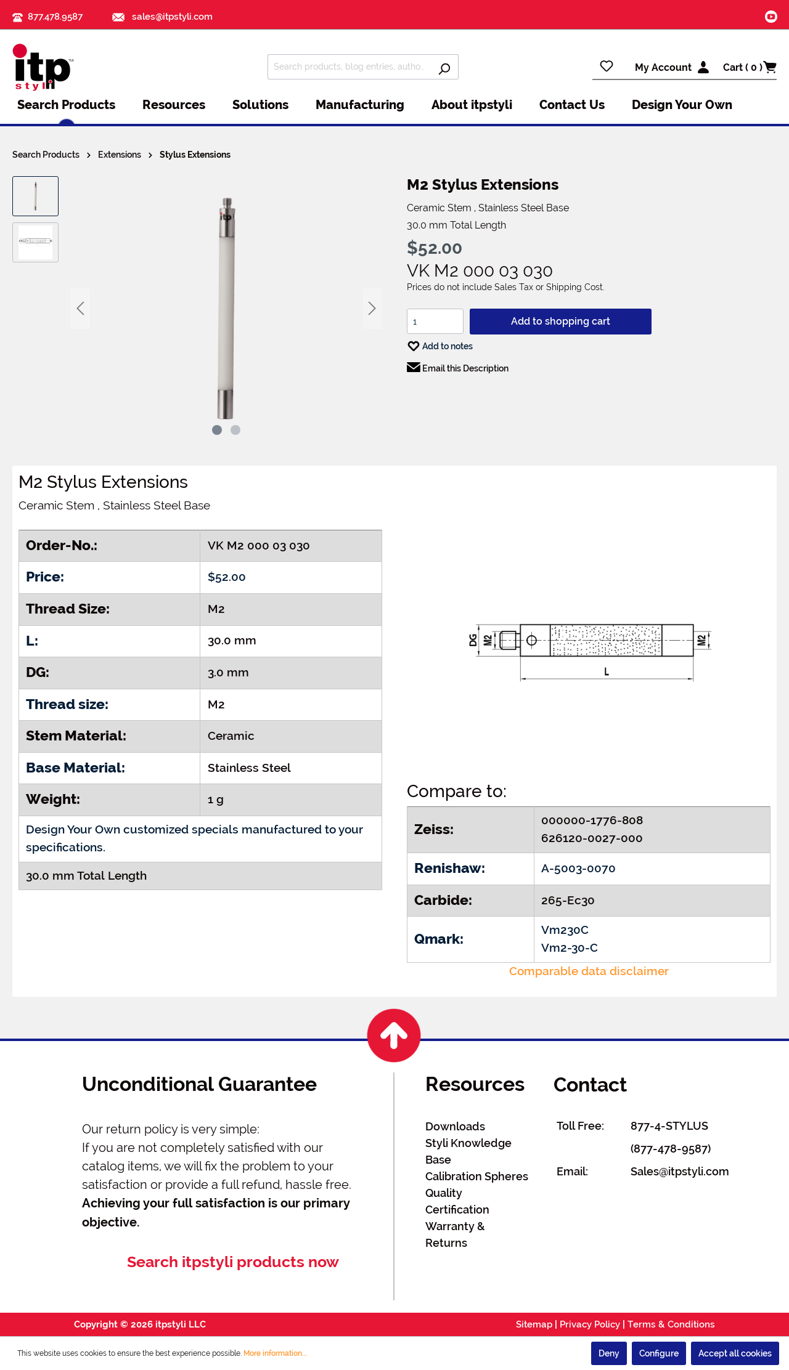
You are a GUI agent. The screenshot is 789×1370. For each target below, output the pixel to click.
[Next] (372, 308)
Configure (659, 1353)
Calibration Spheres (476, 1176)
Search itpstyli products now (233, 1262)
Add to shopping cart (560, 321)
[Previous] (80, 308)
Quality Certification (457, 1201)
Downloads (455, 1126)
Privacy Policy (590, 1324)
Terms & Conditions (671, 1324)
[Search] (444, 66)
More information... (275, 1353)
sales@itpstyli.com (162, 16)
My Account (663, 67)
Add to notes (440, 343)
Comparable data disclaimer (589, 971)
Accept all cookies (735, 1353)
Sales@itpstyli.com (680, 1171)
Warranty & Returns (455, 1234)
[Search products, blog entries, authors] (349, 66)
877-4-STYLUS (669, 1125)
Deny (609, 1353)
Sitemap (534, 1324)
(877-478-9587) (671, 1148)
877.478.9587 (55, 16)
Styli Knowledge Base (468, 1151)
